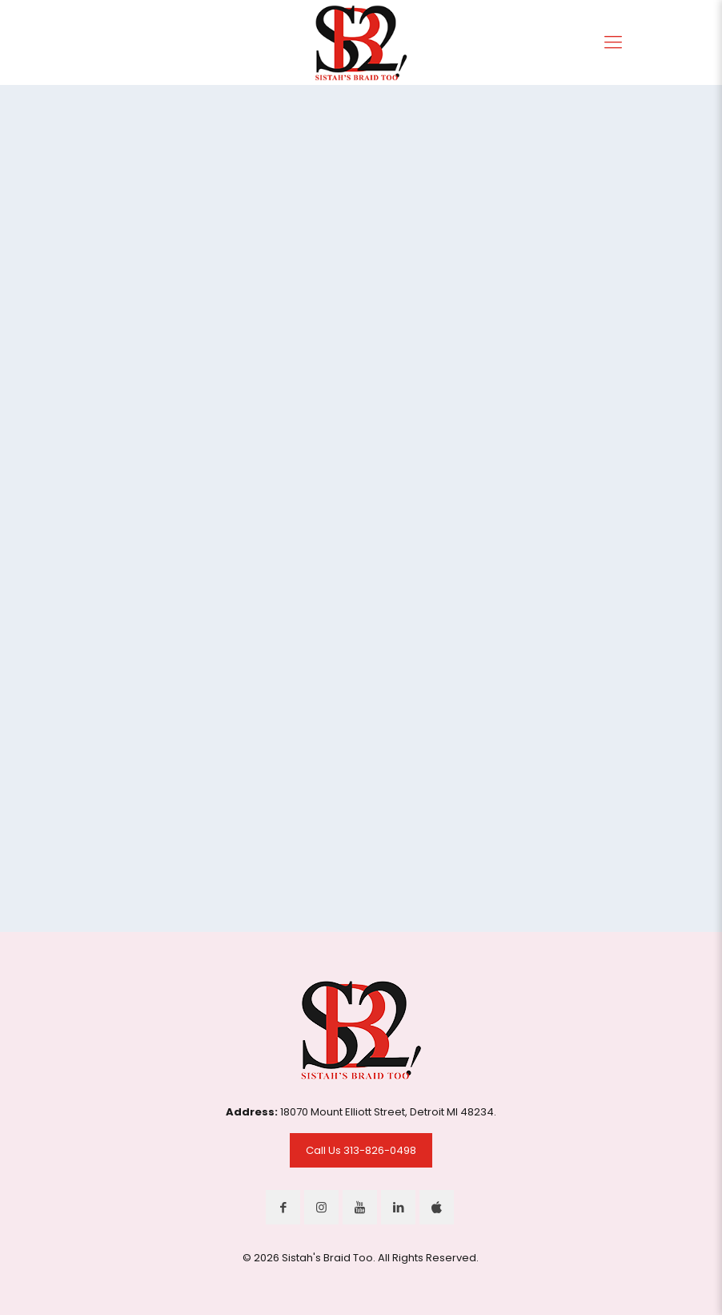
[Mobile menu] (613, 42)
